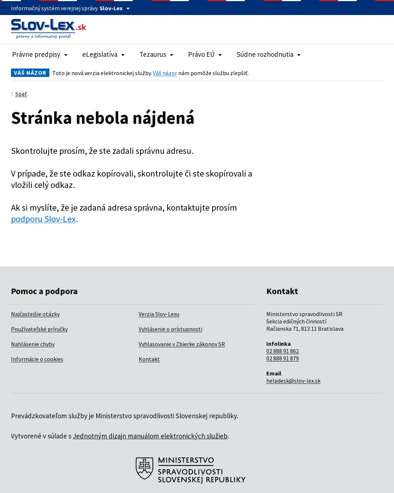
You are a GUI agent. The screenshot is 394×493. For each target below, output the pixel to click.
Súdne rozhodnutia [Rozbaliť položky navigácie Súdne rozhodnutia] (269, 54)
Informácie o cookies (37, 359)
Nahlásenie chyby (33, 344)
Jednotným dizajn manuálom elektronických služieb (150, 435)
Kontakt (149, 359)
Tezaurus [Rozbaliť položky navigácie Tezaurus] (156, 54)
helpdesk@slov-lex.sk (293, 380)
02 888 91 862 (282, 351)
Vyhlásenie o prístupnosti (170, 329)
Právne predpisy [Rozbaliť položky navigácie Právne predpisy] (40, 54)
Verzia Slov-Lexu (159, 314)
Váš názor (165, 73)
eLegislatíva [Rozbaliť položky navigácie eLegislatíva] (103, 54)
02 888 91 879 (282, 358)
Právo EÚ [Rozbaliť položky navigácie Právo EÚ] (205, 54)
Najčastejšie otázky (35, 314)
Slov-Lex (115, 8)
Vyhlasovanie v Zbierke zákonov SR (182, 344)
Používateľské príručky (39, 329)
